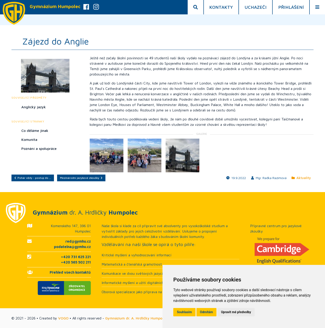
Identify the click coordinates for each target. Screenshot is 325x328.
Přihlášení (291, 7)
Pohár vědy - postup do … (32, 178)
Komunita (29, 139)
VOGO (63, 318)
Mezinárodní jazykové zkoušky (81, 178)
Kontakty (221, 7)
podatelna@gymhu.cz (72, 247)
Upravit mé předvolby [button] (236, 312)
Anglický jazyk (33, 107)
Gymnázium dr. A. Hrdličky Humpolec (136, 318)
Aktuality (301, 178)
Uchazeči (256, 7)
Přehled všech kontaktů (70, 272)
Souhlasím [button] (184, 312)
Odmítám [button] (206, 312)
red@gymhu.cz (78, 241)
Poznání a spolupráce (39, 148)
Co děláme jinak (34, 131)
